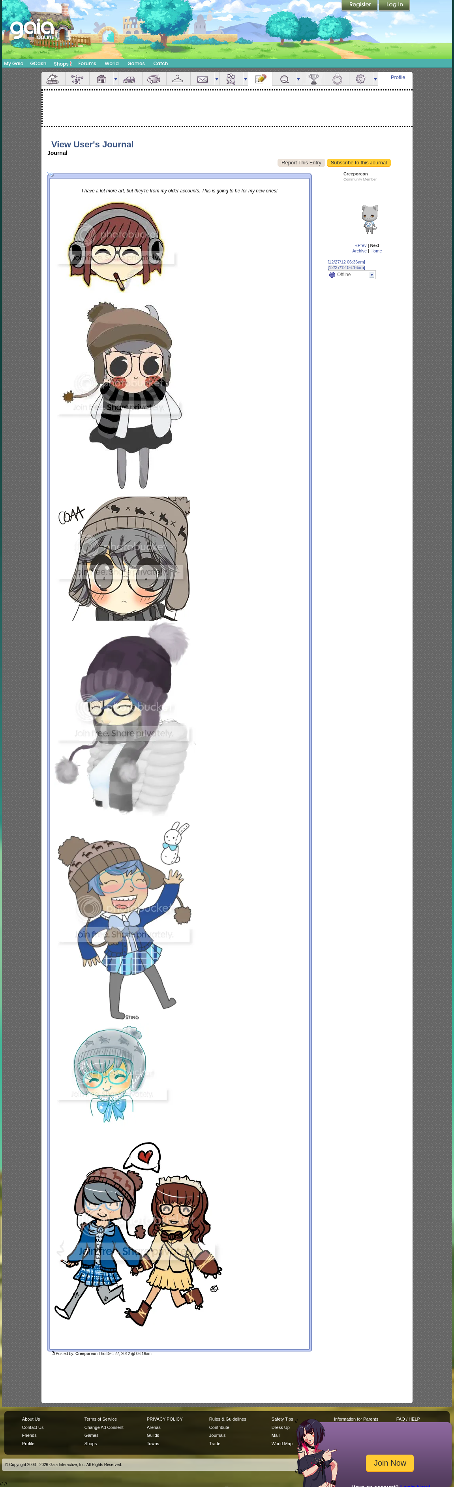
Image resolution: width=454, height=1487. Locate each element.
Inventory (178, 78)
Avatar (77, 78)
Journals (217, 1435)
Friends (231, 78)
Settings (361, 78)
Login (394, 6)
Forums (87, 63)
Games (136, 63)
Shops (63, 64)
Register (360, 6)
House (101, 78)
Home (376, 250)
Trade (214, 1443)
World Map (282, 1443)
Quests (284, 78)
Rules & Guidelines (227, 1419)
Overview (53, 78)
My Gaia (13, 63)
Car (130, 78)
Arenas (154, 1427)
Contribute (219, 1427)
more (115, 78)
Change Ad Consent (104, 1427)
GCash (38, 63)
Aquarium (154, 78)
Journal (260, 78)
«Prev (361, 245)
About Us (31, 1419)
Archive (359, 250)
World (112, 63)
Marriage (337, 78)
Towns (153, 1443)
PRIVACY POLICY (165, 1419)
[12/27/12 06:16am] (346, 267)
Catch (161, 63)
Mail (202, 78)
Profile (398, 77)
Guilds (153, 1435)
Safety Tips (282, 1419)
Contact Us (33, 1427)
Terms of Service (100, 1419)
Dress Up (281, 1427)
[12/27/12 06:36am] (346, 262)
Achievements (313, 78)
